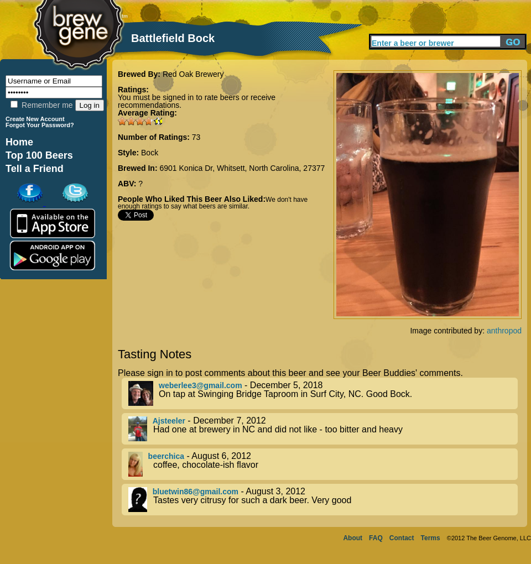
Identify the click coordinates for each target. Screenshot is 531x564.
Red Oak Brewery (193, 74)
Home (19, 142)
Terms (430, 538)
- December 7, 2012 (323, 428)
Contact (401, 538)
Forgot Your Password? (40, 125)
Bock (149, 152)
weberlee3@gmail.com (200, 385)
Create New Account (35, 119)
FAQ (376, 538)
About (352, 538)
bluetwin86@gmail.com (195, 491)
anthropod (504, 330)
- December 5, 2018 (323, 393)
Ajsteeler (169, 420)
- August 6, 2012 (323, 464)
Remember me (41, 105)
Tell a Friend (35, 168)
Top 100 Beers (39, 155)
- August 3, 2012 (323, 499)
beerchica (166, 456)
